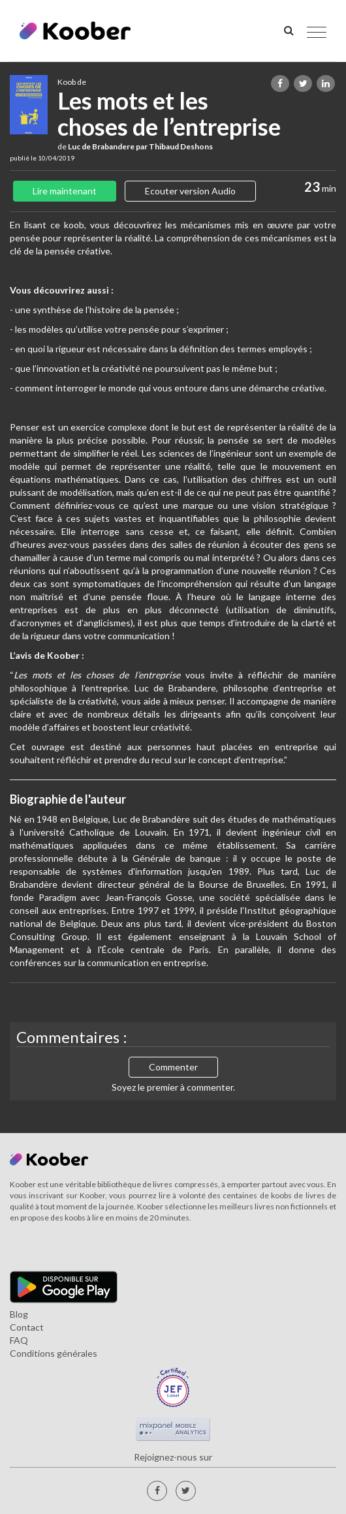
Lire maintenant (65, 190)
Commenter (173, 1066)
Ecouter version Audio (190, 190)
